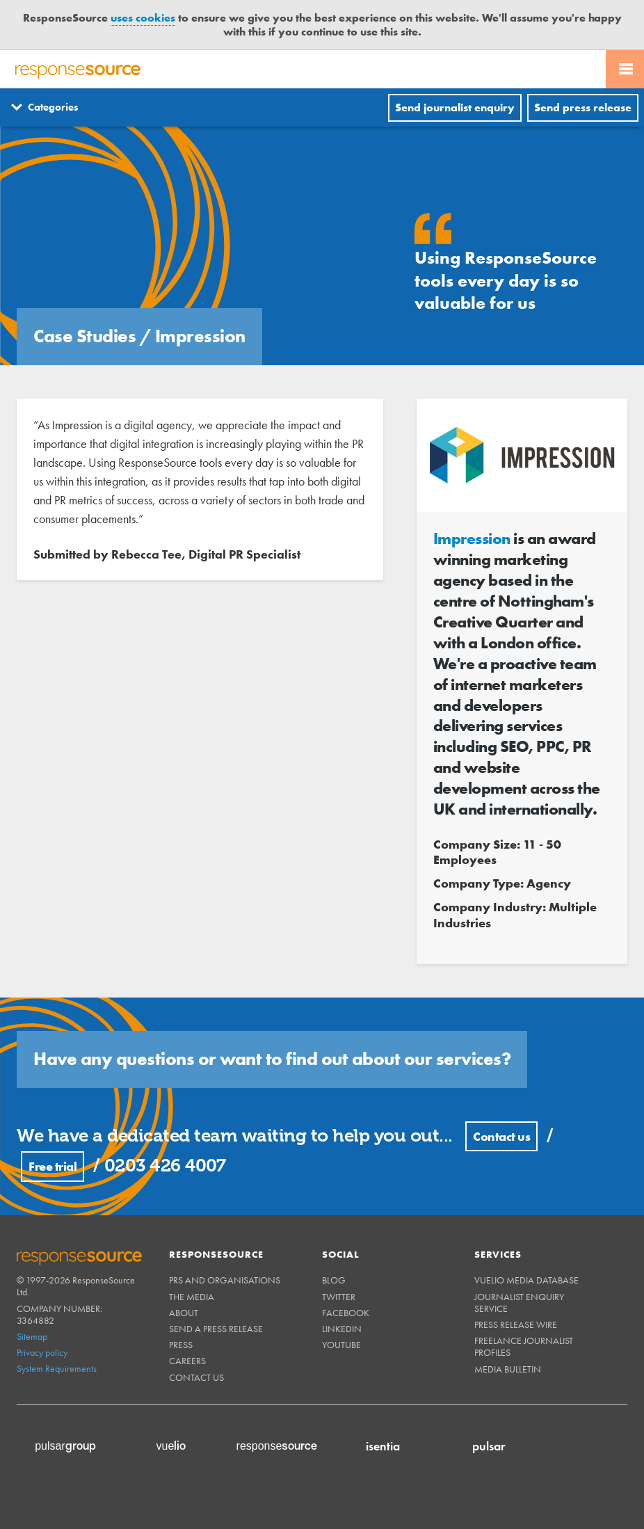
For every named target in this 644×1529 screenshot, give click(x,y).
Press (181, 1344)
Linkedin (342, 1328)
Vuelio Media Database (526, 1280)
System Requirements (57, 1368)
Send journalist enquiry (455, 107)
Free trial (53, 1166)
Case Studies (86, 336)
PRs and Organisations (224, 1280)
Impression (471, 538)
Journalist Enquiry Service (519, 1302)
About (183, 1312)
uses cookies (143, 17)
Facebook (345, 1312)
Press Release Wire (515, 1324)
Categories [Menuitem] (53, 107)
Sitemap (32, 1336)
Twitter (338, 1296)
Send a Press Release (216, 1328)
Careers (187, 1360)
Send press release (582, 107)
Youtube (341, 1344)
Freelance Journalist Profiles (523, 1346)
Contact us (501, 1136)
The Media (191, 1296)
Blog (334, 1280)
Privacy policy (42, 1352)
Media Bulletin (507, 1369)
